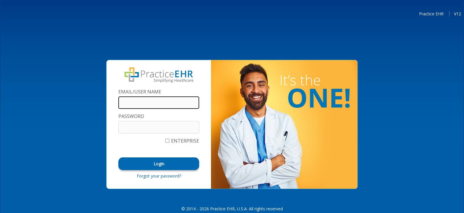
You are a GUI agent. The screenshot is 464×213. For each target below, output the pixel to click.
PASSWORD (131, 116)
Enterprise (185, 141)
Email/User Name (139, 91)
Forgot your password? (159, 176)
